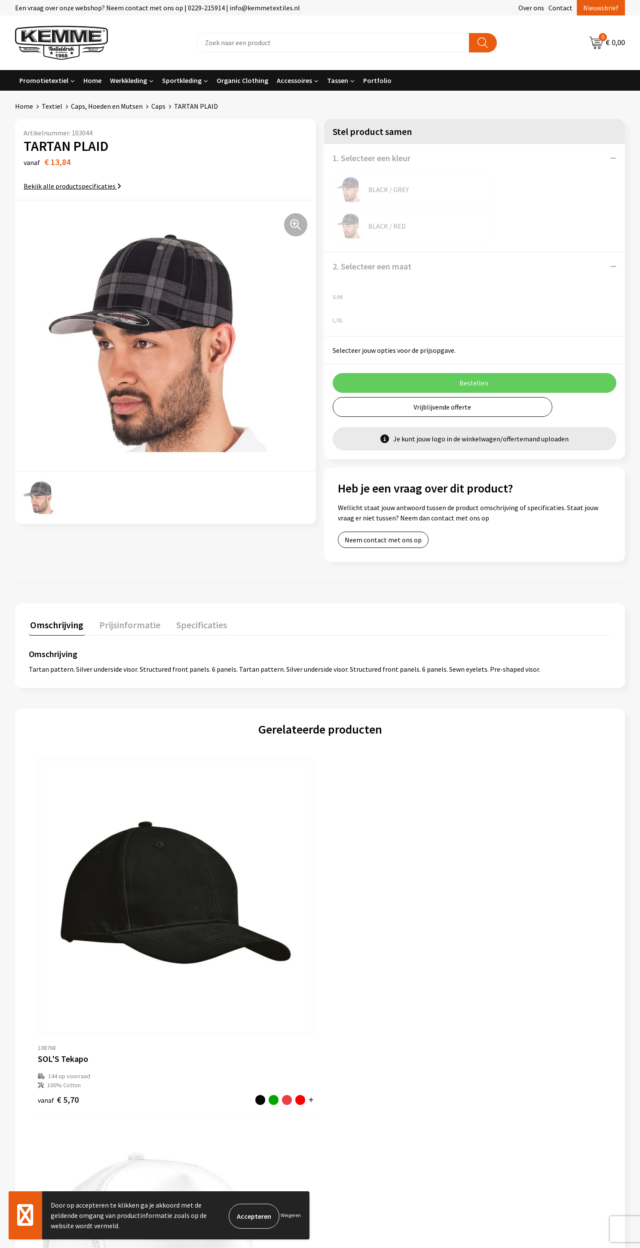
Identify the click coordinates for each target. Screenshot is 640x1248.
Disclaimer (497, 1054)
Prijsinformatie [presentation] (125, 587)
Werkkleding (128, 80)
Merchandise (197, 1081)
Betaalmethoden (356, 1028)
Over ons (531, 7)
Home (92, 80)
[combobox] (332, 42)
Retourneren (349, 1041)
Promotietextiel (43, 80)
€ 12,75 (497, 913)
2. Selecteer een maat (372, 229)
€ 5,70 (58, 913)
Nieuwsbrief (601, 7)
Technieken (196, 1067)
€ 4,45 (204, 922)
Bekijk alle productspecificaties (72, 186)
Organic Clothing (242, 80)
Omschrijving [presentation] (55, 587)
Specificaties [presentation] (194, 587)
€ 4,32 (349, 913)
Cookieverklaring (507, 1028)
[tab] (55, 589)
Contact (560, 7)
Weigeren (291, 1215)
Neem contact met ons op (383, 503)
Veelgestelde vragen (209, 1041)
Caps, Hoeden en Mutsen (107, 106)
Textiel (52, 106)
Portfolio (377, 80)
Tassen (337, 80)
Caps (158, 106)
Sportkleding (182, 80)
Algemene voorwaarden (516, 1015)
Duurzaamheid (200, 1054)
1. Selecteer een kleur (371, 158)
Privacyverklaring (507, 1041)
